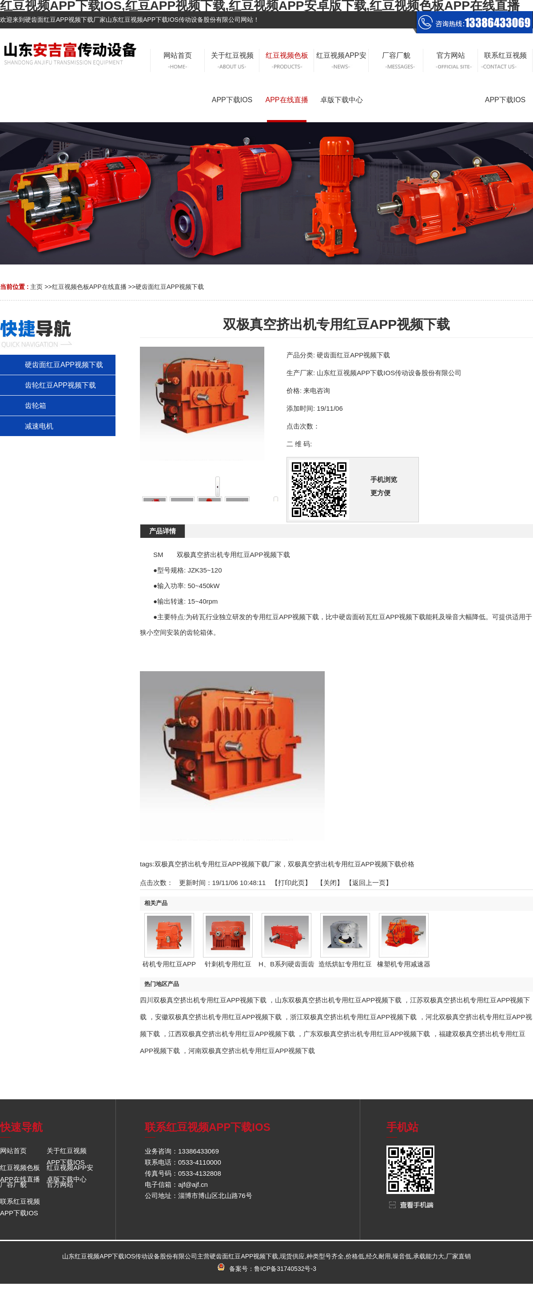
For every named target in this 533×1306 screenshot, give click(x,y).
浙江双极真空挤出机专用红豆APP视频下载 (353, 1017)
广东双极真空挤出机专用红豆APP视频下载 (366, 1034)
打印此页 (291, 882)
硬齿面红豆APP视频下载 (169, 286)
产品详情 (162, 531)
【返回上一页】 (369, 882)
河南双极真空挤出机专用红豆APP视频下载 (251, 1050)
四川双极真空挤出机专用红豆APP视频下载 (203, 1000)
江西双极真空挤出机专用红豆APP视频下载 (231, 1034)
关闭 (330, 882)
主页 (36, 286)
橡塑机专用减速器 (403, 964)
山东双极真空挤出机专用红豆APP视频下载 (338, 1000)
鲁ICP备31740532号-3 (285, 1268)
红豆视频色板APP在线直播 (89, 286)
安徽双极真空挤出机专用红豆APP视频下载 (218, 1017)
